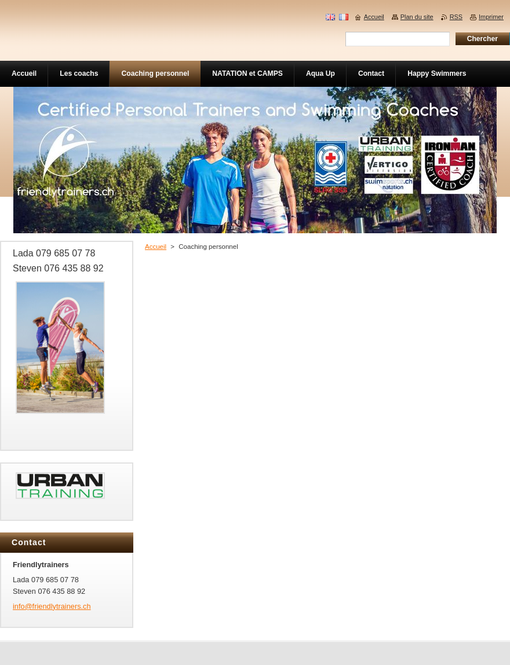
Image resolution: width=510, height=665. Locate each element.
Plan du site (417, 16)
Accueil (155, 246)
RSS (456, 16)
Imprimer (491, 16)
